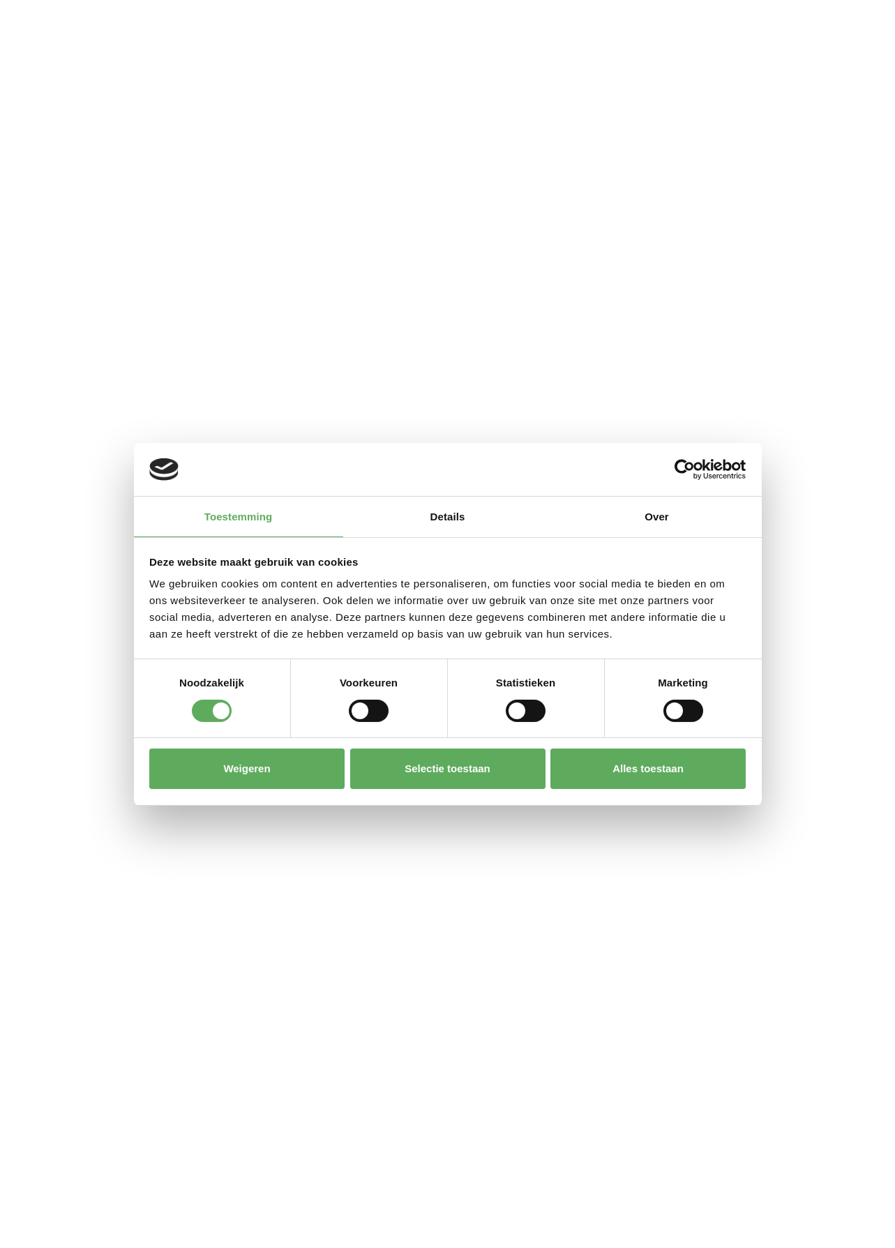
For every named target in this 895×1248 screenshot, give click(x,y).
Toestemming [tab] (238, 516)
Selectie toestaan (447, 768)
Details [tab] (447, 516)
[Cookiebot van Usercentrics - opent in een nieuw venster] (685, 469)
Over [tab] (657, 516)
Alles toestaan (648, 768)
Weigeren (246, 768)
